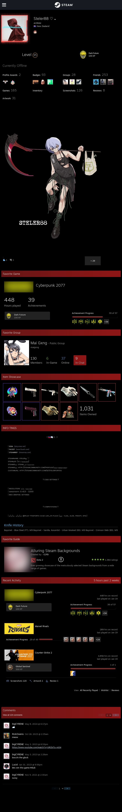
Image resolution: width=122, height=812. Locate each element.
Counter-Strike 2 (43, 652)
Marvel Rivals (42, 626)
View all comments (12, 715)
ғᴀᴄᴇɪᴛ (12, 449)
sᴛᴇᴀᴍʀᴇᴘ (13, 452)
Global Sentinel (23, 666)
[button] (30, 54)
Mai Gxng (38, 342)
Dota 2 (40, 560)
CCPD (46, 554)
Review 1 (54, 681)
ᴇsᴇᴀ (11, 446)
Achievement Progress (83, 313)
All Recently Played (89, 690)
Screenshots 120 (18, 681)
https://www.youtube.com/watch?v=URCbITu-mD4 (36, 747)
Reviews (115, 690)
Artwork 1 (38, 681)
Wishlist (104, 690)
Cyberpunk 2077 (50, 285)
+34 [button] (106, 321)
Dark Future (20, 314)
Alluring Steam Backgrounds (55, 550)
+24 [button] (98, 639)
